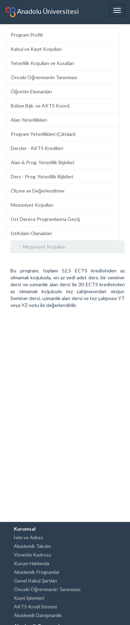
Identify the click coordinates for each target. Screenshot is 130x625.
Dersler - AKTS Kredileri (37, 148)
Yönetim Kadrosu (32, 555)
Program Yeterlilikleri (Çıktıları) (43, 134)
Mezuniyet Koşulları (32, 205)
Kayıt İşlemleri (29, 598)
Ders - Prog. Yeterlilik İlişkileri (42, 176)
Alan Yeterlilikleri (29, 120)
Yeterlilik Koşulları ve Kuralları (42, 63)
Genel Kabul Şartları (35, 581)
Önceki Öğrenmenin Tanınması (44, 77)
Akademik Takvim (32, 546)
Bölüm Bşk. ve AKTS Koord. (40, 106)
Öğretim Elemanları (31, 91)
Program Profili (27, 35)
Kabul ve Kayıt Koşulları (36, 49)
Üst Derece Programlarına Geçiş (45, 219)
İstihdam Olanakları (31, 233)
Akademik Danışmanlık (38, 615)
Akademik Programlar (37, 572)
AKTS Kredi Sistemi (35, 606)
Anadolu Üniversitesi (42, 12)
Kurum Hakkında (31, 563)
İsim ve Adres (28, 537)
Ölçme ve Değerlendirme (37, 191)
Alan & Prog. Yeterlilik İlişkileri (42, 162)
